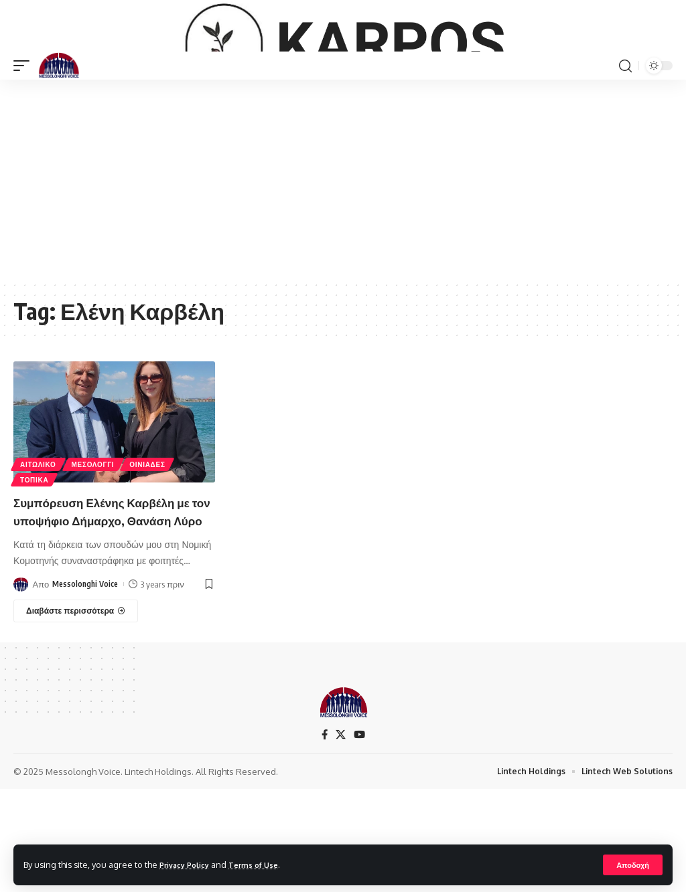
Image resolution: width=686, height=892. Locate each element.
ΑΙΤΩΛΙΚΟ (39, 545)
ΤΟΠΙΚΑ (35, 563)
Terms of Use (265, 864)
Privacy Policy (188, 864)
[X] (340, 837)
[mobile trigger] (24, 151)
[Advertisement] (343, 265)
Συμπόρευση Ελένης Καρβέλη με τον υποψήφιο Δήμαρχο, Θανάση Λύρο (107, 604)
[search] (625, 150)
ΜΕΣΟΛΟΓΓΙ (97, 545)
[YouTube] (359, 837)
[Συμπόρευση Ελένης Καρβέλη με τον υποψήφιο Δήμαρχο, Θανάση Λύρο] (75, 712)
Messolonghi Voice (87, 686)
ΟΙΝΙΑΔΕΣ (154, 545)
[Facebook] (323, 837)
